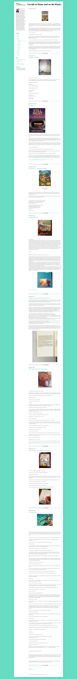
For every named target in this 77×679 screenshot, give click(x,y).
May (18, 46)
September (19, 44)
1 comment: (39, 53)
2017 (17, 36)
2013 (17, 51)
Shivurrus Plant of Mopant (20, 64)
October (19, 43)
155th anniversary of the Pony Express (38, 369)
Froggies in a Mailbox (34, 57)
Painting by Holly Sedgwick (20, 63)
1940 (17, 58)
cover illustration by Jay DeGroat (21, 59)
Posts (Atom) (33, 669)
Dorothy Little (18, 60)
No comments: (39, 364)
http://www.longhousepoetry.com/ (33, 289)
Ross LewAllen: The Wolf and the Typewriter (39, 450)
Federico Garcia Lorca (19, 61)
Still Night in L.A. (33, 105)
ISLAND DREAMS (33, 217)
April (18, 47)
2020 (17, 35)
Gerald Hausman (23, 8)
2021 (17, 34)
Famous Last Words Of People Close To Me (39, 298)
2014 (17, 50)
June (18, 45)
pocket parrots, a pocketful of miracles (38, 168)
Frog (17, 62)
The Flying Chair (33, 512)
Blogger (47, 674)
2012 (17, 52)
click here (17, 69)
